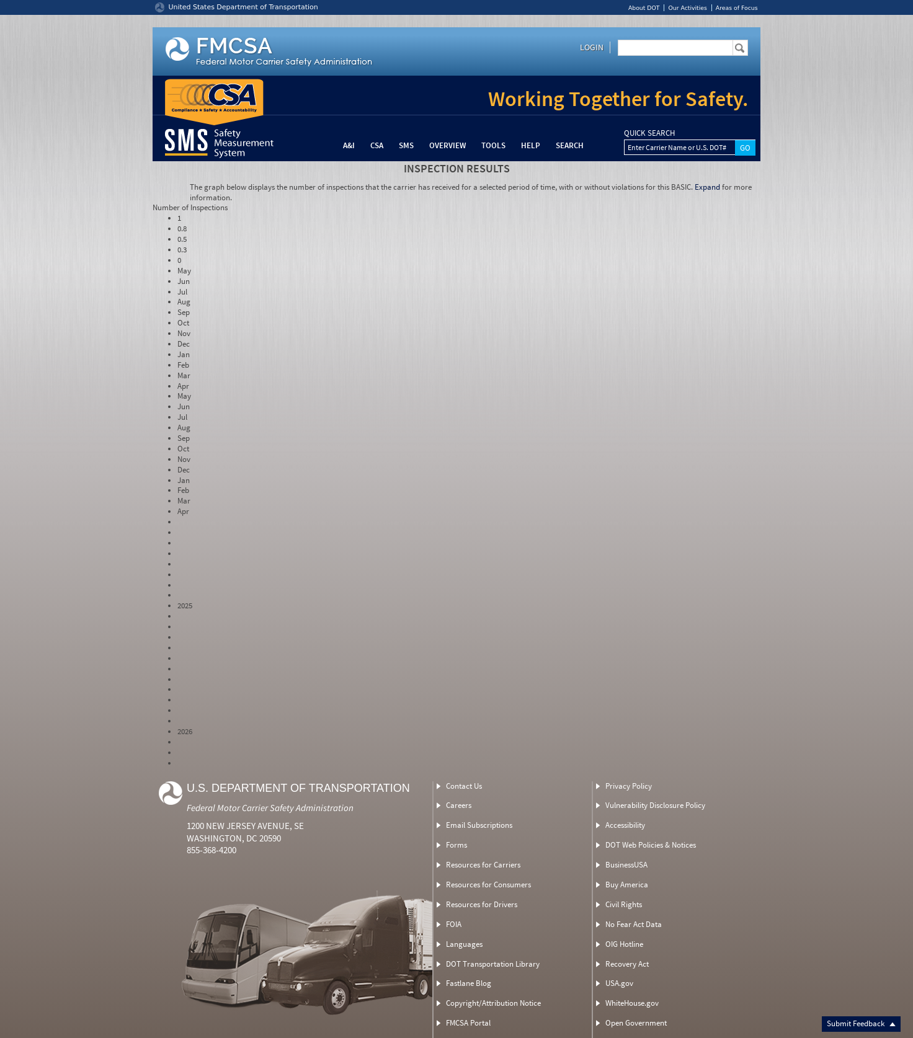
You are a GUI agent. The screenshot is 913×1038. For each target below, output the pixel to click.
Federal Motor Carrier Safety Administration (270, 808)
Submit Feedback (861, 1023)
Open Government (636, 1023)
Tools (493, 145)
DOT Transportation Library (493, 964)
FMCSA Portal (468, 1023)
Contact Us (464, 786)
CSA (376, 145)
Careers (458, 805)
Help (530, 145)
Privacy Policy (628, 786)
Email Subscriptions (479, 825)
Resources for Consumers (488, 884)
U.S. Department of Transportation (298, 788)
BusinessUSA (626, 864)
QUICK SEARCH (649, 133)
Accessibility (625, 825)
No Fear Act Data (633, 924)
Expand (707, 187)
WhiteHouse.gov (632, 1003)
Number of (190, 207)
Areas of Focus (737, 7)
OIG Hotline (624, 944)
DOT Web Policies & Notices (650, 845)
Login (591, 47)
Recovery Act (627, 964)
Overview (447, 145)
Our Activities (687, 7)
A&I (349, 145)
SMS (406, 145)
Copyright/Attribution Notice (493, 1003)
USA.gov (619, 983)
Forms (456, 845)
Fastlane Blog (468, 983)
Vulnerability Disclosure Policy (655, 805)
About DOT (644, 7)
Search (570, 145)
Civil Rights (623, 904)
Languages (464, 944)
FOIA (453, 924)
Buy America (626, 884)
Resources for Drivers (481, 904)
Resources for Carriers (483, 864)
